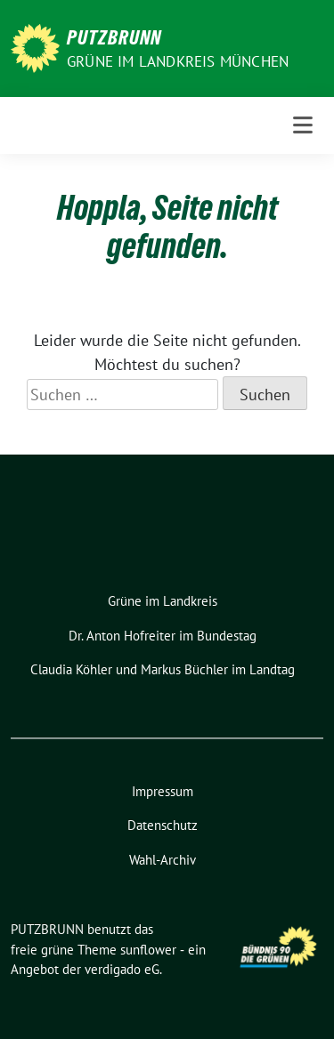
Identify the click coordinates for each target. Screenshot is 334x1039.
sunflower (148, 949)
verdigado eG (122, 969)
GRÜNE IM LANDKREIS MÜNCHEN (178, 61)
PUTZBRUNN (114, 37)
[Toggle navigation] (302, 125)
